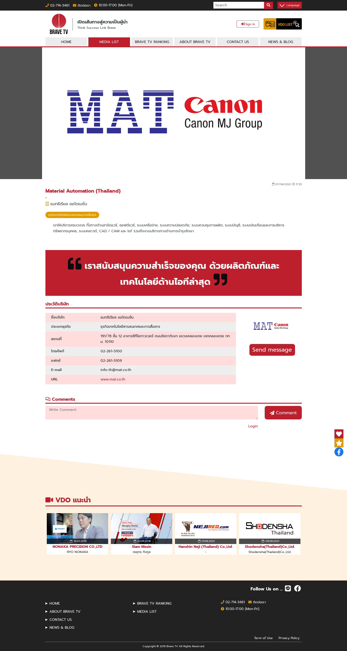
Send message (272, 350)
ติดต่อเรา (81, 5)
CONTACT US (60, 619)
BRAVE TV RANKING (154, 603)
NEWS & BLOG (61, 627)
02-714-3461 (57, 5)
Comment (283, 412)
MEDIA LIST (147, 611)
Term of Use (263, 637)
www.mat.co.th (113, 379)
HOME (54, 603)
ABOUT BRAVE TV (65, 611)
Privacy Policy (289, 637)
